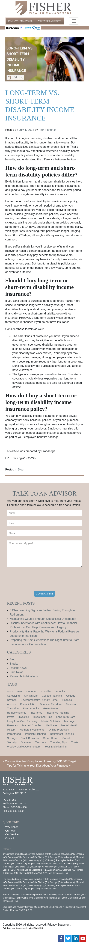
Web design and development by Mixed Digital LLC (23, 928)
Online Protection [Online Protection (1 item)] (59, 729)
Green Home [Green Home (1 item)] (50, 708)
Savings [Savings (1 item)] (11, 738)
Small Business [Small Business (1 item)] (30, 738)
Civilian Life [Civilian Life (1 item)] (31, 695)
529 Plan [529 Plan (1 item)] (31, 691)
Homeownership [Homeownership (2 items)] (16, 712)
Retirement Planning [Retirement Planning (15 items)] (62, 733)
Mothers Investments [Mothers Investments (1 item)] (32, 729)
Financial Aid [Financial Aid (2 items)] (27, 704)
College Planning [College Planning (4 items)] (52, 695)
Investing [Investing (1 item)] (23, 716)
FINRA (22, 910)
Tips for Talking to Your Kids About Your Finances (37, 765)
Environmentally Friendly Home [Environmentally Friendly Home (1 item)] (39, 699)
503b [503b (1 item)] (10, 691)
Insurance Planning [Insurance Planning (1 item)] (57, 712)
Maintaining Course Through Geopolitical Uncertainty (43, 618)
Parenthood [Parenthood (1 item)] (14, 733)
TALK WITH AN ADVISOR (20, 21)
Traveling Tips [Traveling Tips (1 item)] (58, 742)
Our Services (12, 834)
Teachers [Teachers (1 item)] (40, 742)
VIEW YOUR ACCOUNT (49, 21)
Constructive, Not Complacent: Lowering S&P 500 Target (40, 761)
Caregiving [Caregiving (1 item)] (13, 695)
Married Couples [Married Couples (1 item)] (31, 725)
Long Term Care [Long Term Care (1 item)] (65, 716)
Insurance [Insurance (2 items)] (36, 712)
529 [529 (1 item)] (19, 691)
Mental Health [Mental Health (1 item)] (69, 725)
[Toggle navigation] (74, 21)
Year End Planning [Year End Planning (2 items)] (56, 746)
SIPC (30, 910)
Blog (20, 469)
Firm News (16, 672)
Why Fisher (11, 827)
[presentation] (34, 579)
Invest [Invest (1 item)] (10, 716)
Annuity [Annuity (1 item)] (60, 691)
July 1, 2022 (26, 129)
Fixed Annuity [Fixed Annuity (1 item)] (31, 708)
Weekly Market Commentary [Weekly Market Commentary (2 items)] (23, 746)
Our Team (10, 830)
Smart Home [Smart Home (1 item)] (50, 738)
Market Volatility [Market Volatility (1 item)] (50, 721)
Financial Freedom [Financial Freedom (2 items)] (50, 704)
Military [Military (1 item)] (11, 729)
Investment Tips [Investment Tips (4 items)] (42, 716)
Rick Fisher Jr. (48, 129)
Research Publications (24, 676)
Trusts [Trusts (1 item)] (74, 742)
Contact (9, 838)
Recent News (18, 667)
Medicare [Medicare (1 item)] (51, 725)
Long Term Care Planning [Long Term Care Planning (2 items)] (22, 721)
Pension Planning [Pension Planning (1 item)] (35, 733)
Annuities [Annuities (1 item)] (46, 691)
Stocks (14, 663)
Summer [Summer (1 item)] (26, 742)
